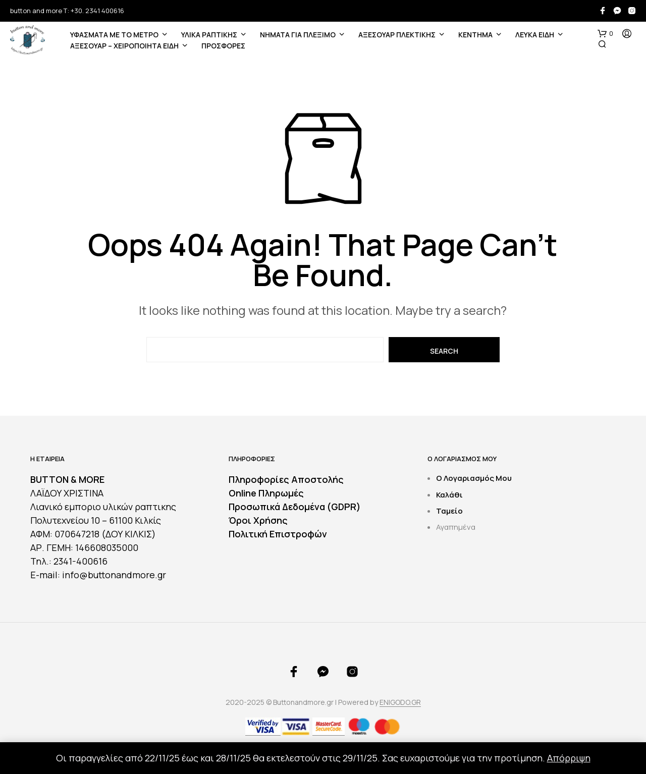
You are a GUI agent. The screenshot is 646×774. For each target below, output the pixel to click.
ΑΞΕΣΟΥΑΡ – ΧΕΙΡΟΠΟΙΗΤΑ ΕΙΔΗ (124, 45)
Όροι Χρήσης (258, 520)
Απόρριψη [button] (568, 758)
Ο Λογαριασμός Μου (474, 478)
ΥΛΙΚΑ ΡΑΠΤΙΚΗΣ (209, 34)
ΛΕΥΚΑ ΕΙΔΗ (534, 34)
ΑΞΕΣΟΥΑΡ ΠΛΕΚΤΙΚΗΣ (397, 34)
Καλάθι (449, 494)
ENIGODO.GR (400, 702)
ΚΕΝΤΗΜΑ (475, 34)
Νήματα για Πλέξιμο (298, 34)
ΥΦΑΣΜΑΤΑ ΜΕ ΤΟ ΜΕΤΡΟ (114, 34)
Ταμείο (449, 511)
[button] (605, 34)
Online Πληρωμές (266, 493)
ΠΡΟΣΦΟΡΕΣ (223, 45)
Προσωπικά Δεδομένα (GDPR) (295, 507)
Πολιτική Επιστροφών (278, 534)
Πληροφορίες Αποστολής (286, 479)
